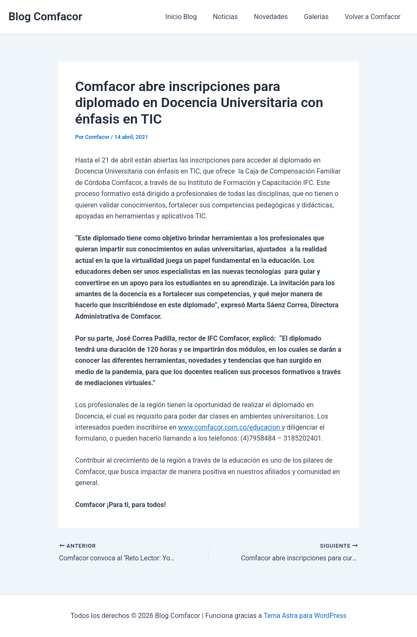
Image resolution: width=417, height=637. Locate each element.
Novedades (277, 17)
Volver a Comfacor (374, 17)
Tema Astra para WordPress (305, 616)
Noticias (234, 17)
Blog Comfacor (45, 16)
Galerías (320, 17)
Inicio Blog (192, 17)
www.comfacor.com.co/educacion (231, 427)
